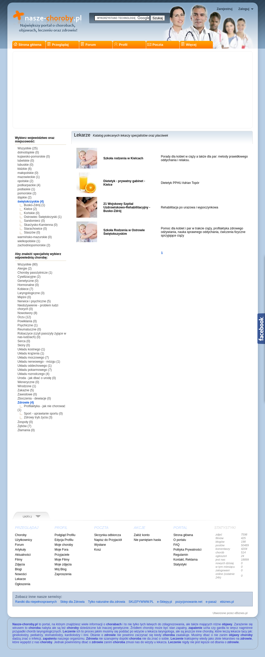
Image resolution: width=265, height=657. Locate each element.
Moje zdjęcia (63, 564)
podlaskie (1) (26, 189)
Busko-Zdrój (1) (34, 205)
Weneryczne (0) (28, 382)
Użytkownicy (23, 540)
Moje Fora (61, 549)
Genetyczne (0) (28, 281)
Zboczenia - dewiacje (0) (34, 398)
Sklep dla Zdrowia (72, 602)
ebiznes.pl (227, 602)
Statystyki (180, 564)
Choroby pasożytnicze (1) (35, 272)
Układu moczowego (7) (33, 357)
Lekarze (20, 579)
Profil (121, 45)
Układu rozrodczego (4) (34, 374)
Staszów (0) (32, 232)
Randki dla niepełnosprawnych (36, 602)
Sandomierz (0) (34, 220)
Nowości (21, 574)
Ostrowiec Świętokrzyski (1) (43, 217)
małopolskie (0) (28, 173)
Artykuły (20, 549)
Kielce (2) (30, 209)
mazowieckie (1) (29, 177)
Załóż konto (142, 535)
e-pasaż (211, 602)
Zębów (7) (24, 426)
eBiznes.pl (241, 613)
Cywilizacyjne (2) (29, 277)
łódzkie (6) (25, 169)
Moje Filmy (62, 559)
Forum (88, 45)
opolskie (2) (25, 181)
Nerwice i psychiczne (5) (34, 301)
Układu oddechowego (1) (35, 366)
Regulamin (181, 554)
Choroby (21, 535)
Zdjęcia (20, 564)
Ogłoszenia (22, 584)
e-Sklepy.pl (164, 602)
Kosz (97, 549)
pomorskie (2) (27, 193)
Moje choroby (64, 545)
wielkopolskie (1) (29, 241)
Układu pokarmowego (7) (35, 370)
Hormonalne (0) (28, 285)
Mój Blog (61, 569)
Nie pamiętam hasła (147, 540)
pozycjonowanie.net (188, 602)
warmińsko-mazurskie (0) (35, 237)
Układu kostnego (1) (31, 349)
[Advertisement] (132, 90)
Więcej (189, 45)
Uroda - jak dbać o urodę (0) (37, 378)
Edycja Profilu (64, 540)
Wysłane (100, 545)
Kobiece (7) (25, 289)
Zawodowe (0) (27, 394)
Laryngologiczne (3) (31, 293)
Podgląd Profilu (65, 535)
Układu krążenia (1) (31, 353)
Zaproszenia (63, 574)
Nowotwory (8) (27, 313)
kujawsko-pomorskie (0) (34, 156)
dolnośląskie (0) (28, 152)
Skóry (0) (24, 345)
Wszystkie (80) (28, 264)
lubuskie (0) (25, 164)
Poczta (155, 45)
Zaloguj (243, 9)
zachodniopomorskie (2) (34, 245)
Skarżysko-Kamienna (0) (40, 225)
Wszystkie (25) (28, 148)
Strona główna (28, 45)
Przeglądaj (58, 45)
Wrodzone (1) (27, 386)
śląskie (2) (25, 197)
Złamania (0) (26, 430)
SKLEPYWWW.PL (141, 602)
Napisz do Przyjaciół (108, 540)
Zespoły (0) (25, 422)
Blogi (18, 569)
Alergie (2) (25, 268)
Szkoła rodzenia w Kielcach (123, 158)
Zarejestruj (224, 9)
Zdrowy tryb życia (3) (38, 417)
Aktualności (23, 554)
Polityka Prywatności (188, 549)
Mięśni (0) (24, 297)
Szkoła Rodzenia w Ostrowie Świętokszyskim (124, 232)
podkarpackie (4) (29, 185)
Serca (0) (24, 341)
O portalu (180, 540)
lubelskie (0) (26, 160)
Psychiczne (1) (28, 325)
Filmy (18, 559)
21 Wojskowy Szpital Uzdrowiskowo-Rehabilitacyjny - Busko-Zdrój (126, 207)
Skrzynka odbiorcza (107, 535)
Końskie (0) (32, 213)
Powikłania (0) (27, 321)
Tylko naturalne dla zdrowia (106, 602)
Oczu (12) (24, 317)
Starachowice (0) (35, 228)
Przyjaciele (62, 554)
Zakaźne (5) (26, 390)
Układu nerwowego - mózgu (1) (39, 361)
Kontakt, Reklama (186, 559)
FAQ (177, 545)
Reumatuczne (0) (29, 329)
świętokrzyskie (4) (31, 201)
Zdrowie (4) (26, 402)
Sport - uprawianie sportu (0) (43, 413)
